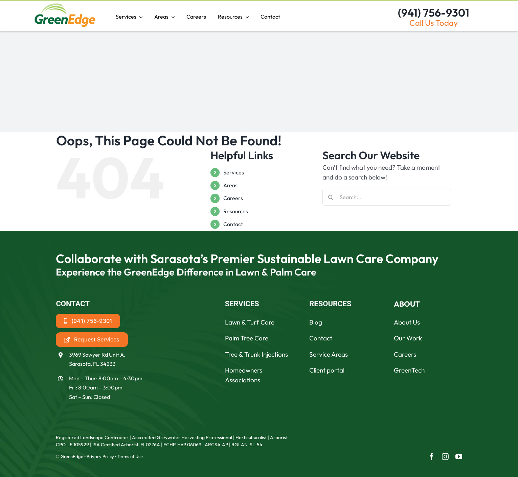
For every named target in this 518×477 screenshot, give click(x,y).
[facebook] (431, 456)
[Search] (330, 197)
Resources (235, 211)
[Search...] (386, 197)
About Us (407, 322)
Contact (233, 224)
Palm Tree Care (246, 338)
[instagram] (445, 456)
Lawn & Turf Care (249, 322)
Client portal (326, 370)
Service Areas (328, 354)
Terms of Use (130, 456)
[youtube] (458, 456)
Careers (233, 198)
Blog (315, 322)
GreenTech (409, 370)
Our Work (408, 338)
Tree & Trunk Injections (256, 354)
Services (233, 172)
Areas (230, 185)
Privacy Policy (100, 456)
